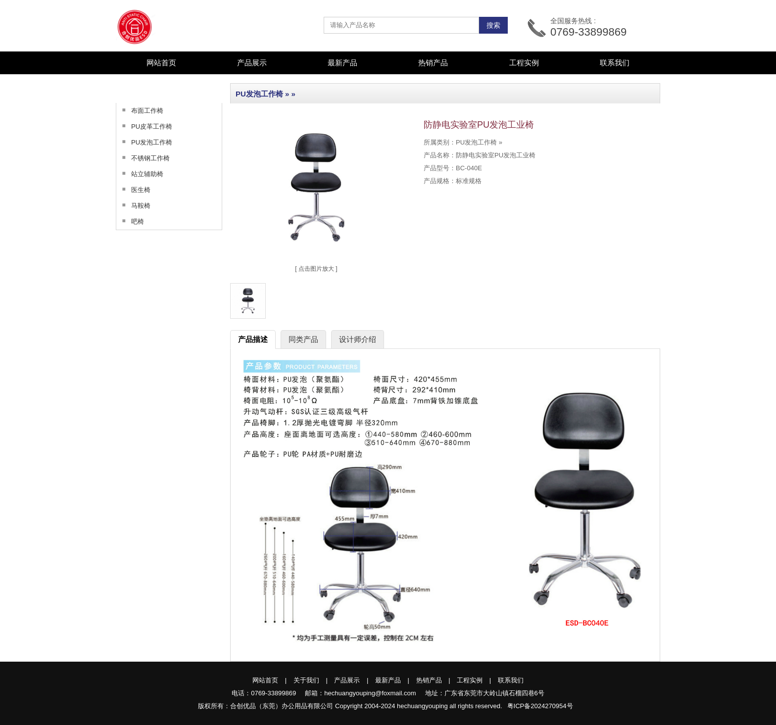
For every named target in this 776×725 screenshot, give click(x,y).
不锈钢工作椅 (143, 157)
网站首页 (161, 62)
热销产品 (433, 62)
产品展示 (347, 680)
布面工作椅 (139, 110)
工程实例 (524, 62)
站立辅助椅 (139, 173)
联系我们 (615, 62)
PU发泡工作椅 (144, 142)
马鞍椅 (133, 205)
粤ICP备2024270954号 (540, 706)
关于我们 (306, 680)
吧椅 (130, 221)
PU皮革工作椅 (144, 126)
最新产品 (342, 62)
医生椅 (133, 189)
